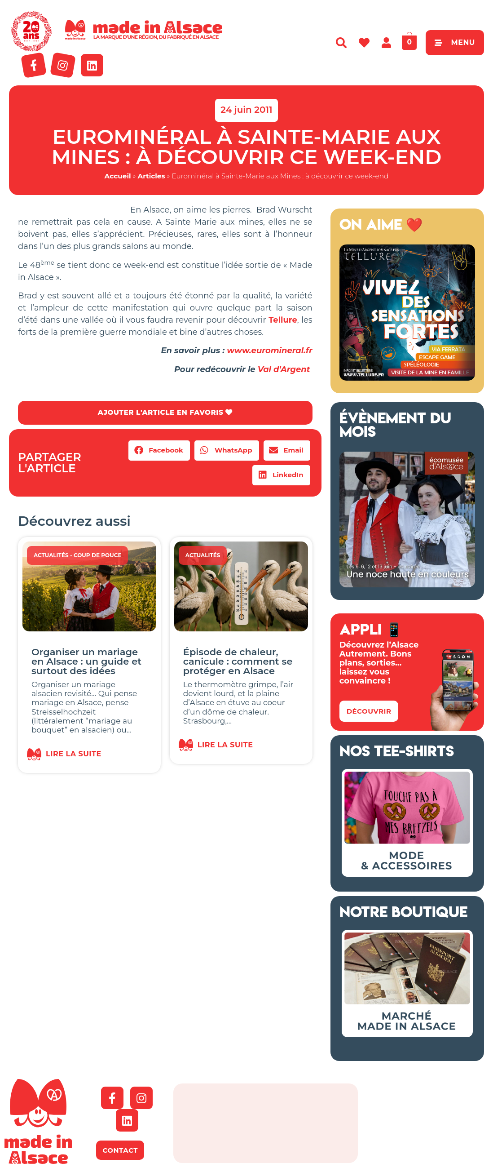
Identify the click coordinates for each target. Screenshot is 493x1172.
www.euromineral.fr (269, 350)
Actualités (51, 555)
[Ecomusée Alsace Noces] (407, 585)
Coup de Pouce (98, 555)
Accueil (118, 176)
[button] (159, 451)
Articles (151, 176)
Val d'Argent (285, 369)
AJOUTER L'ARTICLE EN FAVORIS (165, 412)
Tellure (283, 320)
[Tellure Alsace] (407, 378)
